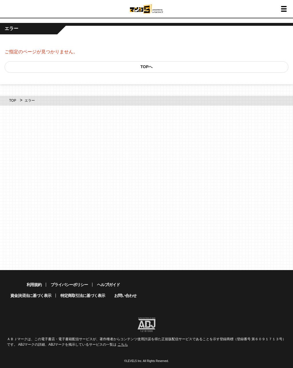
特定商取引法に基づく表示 (82, 295)
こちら (123, 345)
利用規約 (34, 284)
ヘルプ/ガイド (108, 284)
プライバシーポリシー (69, 284)
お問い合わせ (125, 295)
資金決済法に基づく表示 (30, 295)
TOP (12, 101)
